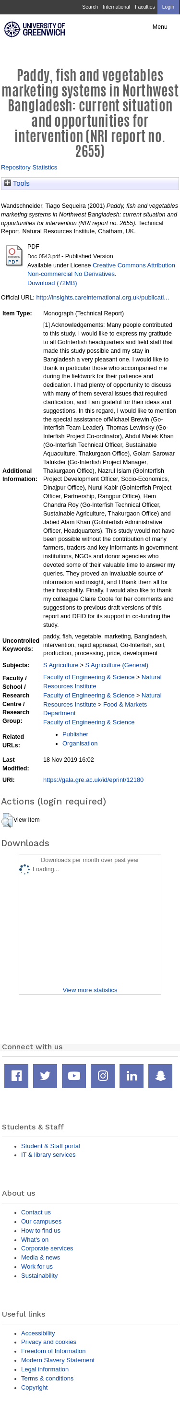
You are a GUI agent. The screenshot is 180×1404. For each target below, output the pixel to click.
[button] (6, 820)
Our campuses (41, 1221)
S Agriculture (60, 665)
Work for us (37, 1266)
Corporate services (47, 1248)
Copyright (34, 1387)
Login (168, 7)
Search (90, 7)
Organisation (79, 743)
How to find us (40, 1230)
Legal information (45, 1369)
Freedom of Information (53, 1351)
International (116, 7)
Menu (160, 27)
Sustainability (39, 1275)
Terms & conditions (47, 1378)
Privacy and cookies (48, 1341)
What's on (34, 1239)
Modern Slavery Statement (58, 1360)
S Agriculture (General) (117, 665)
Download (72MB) (52, 283)
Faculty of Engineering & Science (89, 677)
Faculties (145, 7)
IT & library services (48, 1154)
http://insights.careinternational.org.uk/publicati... (102, 297)
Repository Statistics (29, 167)
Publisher (75, 734)
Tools (17, 183)
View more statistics (89, 990)
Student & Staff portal (50, 1146)
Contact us (36, 1212)
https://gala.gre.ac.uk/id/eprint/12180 (93, 779)
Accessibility (38, 1333)
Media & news (40, 1257)
